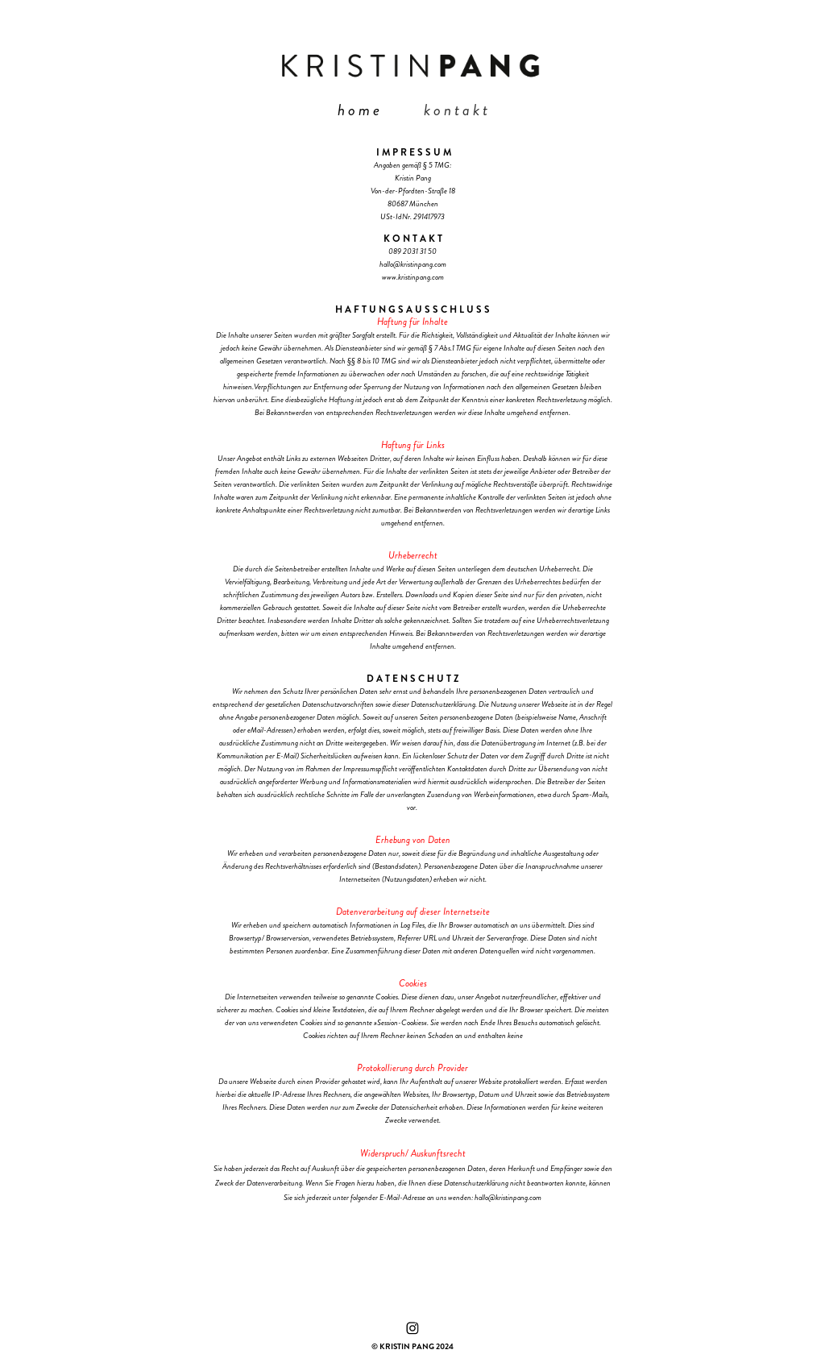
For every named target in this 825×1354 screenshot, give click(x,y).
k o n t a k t (455, 110)
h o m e (358, 110)
